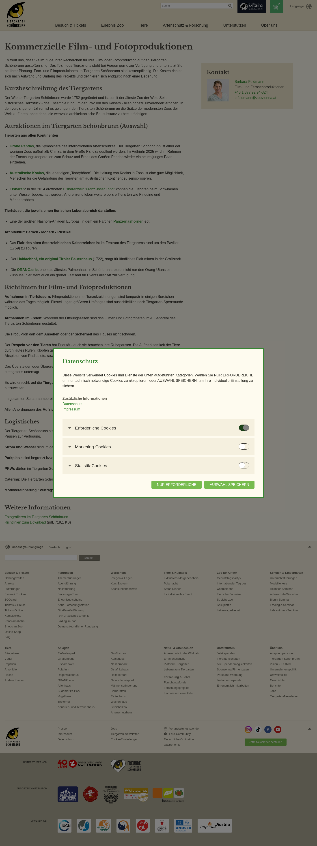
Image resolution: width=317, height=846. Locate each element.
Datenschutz (78, 404)
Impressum (76, 409)
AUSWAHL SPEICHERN (224, 485)
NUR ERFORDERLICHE (171, 485)
